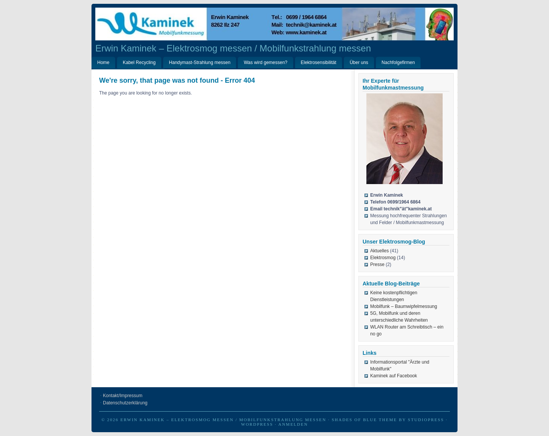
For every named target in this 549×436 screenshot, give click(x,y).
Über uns (359, 62)
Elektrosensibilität (318, 62)
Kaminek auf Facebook (393, 375)
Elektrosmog (383, 257)
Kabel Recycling (139, 62)
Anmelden (293, 424)
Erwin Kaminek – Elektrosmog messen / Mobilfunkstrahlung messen (233, 48)
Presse (377, 264)
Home (103, 62)
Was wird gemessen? (265, 62)
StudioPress (426, 419)
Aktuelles (379, 250)
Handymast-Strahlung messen (199, 62)
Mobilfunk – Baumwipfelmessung (403, 306)
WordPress (257, 424)
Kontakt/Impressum (122, 395)
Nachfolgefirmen (398, 62)
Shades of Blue (354, 419)
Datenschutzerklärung (125, 403)
